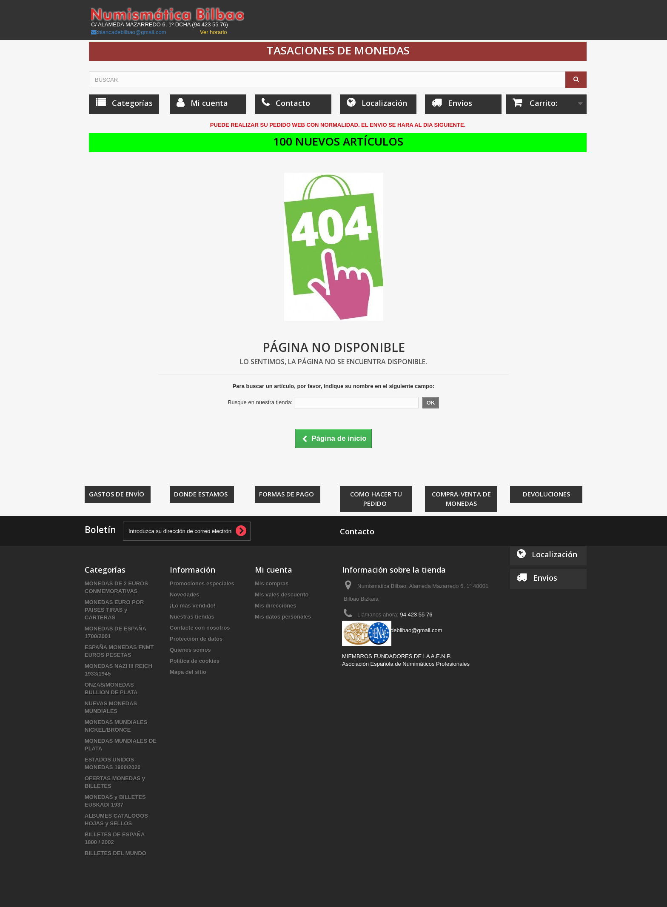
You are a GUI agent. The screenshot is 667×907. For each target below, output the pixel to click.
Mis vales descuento (281, 594)
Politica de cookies (194, 661)
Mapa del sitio (188, 672)
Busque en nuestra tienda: (260, 402)
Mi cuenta (273, 570)
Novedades (184, 594)
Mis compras (271, 583)
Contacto (357, 531)
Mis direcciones (275, 605)
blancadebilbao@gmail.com (132, 32)
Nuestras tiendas (192, 616)
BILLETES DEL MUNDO (115, 853)
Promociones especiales (202, 583)
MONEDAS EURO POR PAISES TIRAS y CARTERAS (114, 610)
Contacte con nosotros (200, 628)
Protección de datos (196, 639)
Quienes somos (190, 650)
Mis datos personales (283, 616)
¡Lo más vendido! (193, 605)
